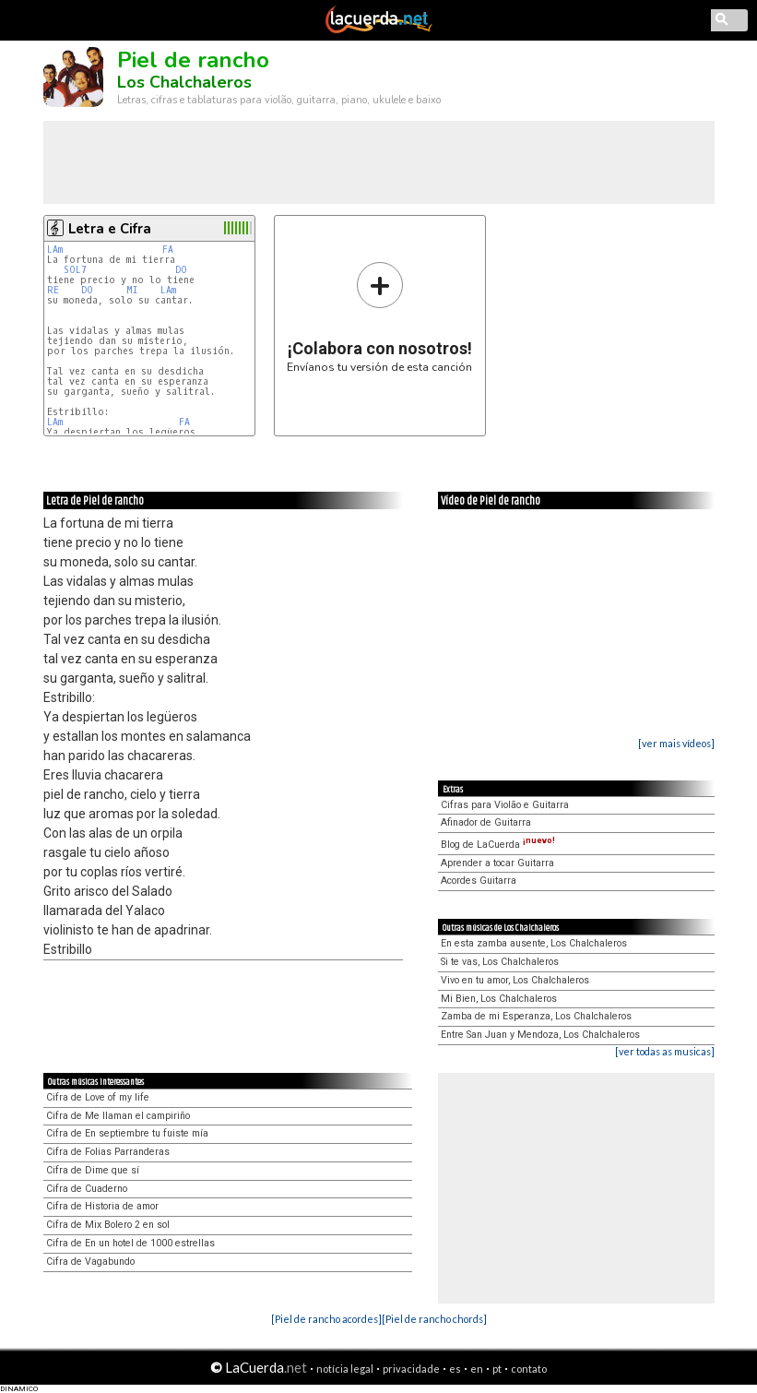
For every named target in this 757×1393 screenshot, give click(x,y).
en (476, 1369)
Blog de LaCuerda (498, 845)
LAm (55, 250)
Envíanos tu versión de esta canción (379, 317)
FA (167, 250)
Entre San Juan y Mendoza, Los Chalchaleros (540, 1035)
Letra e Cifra (109, 229)
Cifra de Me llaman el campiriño (118, 1116)
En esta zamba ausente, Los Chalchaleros (534, 943)
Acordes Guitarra (478, 881)
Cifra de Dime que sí (92, 1170)
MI (132, 290)
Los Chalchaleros (184, 82)
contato (529, 1369)
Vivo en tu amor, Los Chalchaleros (515, 980)
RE (53, 290)
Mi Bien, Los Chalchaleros (499, 999)
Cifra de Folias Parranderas (108, 1152)
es (455, 1369)
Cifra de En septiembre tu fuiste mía (127, 1133)
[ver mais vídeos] (676, 743)
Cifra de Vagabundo (90, 1262)
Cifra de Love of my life (97, 1097)
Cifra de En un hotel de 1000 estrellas (130, 1243)
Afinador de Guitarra (486, 822)
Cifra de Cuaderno (86, 1189)
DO (181, 270)
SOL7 (75, 270)
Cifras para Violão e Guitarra (505, 805)
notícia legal (344, 1369)
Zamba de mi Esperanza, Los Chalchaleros (536, 1016)
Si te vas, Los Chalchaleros (500, 962)
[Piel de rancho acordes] (326, 1319)
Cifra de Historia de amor (102, 1206)
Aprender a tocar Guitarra (497, 863)
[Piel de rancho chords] (434, 1319)
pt (497, 1369)
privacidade (411, 1369)
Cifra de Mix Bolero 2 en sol (108, 1225)
